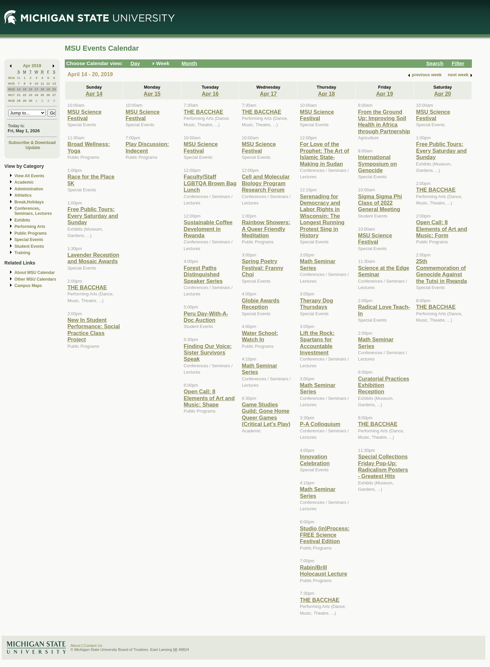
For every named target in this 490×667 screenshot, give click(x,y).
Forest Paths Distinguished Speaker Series (203, 274)
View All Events (29, 176)
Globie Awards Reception (260, 303)
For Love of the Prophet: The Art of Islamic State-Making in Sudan (324, 153)
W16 (11, 89)
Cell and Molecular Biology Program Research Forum (266, 183)
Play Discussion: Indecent (147, 147)
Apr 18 (326, 94)
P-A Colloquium (320, 424)
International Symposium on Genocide (377, 163)
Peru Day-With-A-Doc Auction (206, 317)
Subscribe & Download (32, 142)
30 (30, 100)
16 (30, 89)
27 (54, 95)
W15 (11, 83)
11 (42, 83)
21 (18, 95)
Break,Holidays (29, 202)
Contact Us (93, 646)
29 (25, 100)
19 (48, 89)
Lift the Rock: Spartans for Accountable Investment (317, 342)
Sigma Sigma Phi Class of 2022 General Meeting (380, 202)
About (75, 646)
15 (25, 89)
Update (33, 147)
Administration (28, 189)
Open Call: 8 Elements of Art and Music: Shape (209, 398)
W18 (11, 100)
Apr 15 (152, 94)
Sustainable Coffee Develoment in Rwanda (208, 228)
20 (54, 89)
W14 (11, 78)
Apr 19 (384, 94)
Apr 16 (210, 94)
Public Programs (30, 233)
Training (22, 252)
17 (36, 89)
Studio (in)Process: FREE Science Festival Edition (325, 534)
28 (18, 100)
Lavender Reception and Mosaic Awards (93, 258)
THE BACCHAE (87, 287)
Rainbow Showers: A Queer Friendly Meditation (266, 228)
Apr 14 (94, 94)
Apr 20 (442, 94)
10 (36, 83)
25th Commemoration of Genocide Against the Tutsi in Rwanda (441, 271)
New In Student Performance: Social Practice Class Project (93, 329)
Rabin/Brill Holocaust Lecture (323, 570)
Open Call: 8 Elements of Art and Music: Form (441, 228)
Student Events (29, 246)
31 (18, 78)
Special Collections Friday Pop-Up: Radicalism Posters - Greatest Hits (383, 466)
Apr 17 (268, 94)
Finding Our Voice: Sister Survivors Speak (208, 352)
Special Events (28, 239)
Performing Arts (29, 226)
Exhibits (22, 220)
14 (18, 89)
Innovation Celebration (315, 460)
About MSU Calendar (34, 272)
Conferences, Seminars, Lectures (33, 211)
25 (42, 95)
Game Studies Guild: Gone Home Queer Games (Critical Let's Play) (266, 414)
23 (30, 95)
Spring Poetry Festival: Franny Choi (262, 267)
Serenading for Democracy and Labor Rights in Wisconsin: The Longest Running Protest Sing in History (322, 215)
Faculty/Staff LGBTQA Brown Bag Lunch (210, 183)
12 (48, 83)
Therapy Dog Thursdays (316, 303)
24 (36, 95)
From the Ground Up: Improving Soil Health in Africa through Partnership (384, 121)
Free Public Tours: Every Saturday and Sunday (92, 215)
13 (54, 83)
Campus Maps (28, 285)
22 (25, 95)
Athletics (23, 195)
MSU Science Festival (84, 115)
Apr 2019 (32, 65)
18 (42, 89)
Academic (24, 182)
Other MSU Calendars (35, 279)
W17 (11, 95)
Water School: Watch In (260, 336)
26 (48, 95)
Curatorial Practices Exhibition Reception (383, 385)
